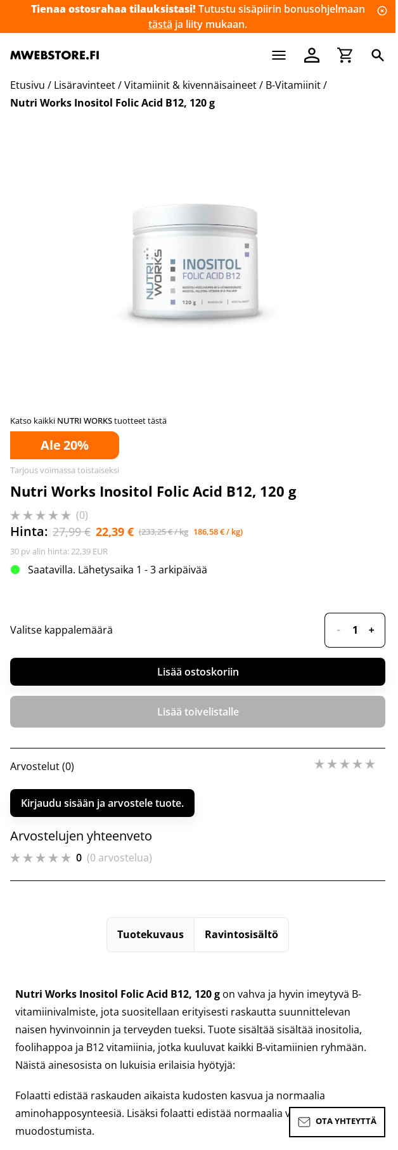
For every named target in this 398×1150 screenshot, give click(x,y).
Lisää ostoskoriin (198, 672)
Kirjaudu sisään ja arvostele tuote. (102, 803)
